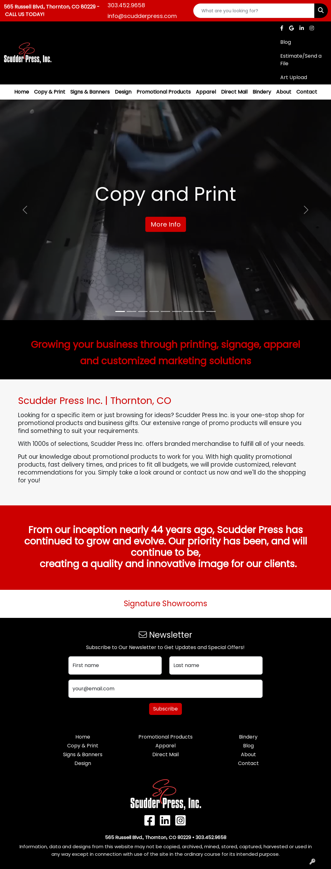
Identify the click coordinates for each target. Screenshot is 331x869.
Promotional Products (163, 91)
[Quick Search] (254, 10)
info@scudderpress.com (142, 16)
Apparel (206, 91)
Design (123, 91)
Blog (248, 745)
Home (21, 91)
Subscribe (165, 708)
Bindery (262, 91)
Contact (306, 91)
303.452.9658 (126, 5)
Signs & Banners (90, 91)
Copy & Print (49, 91)
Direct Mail (234, 91)
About (283, 91)
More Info (166, 224)
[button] (25, 210)
